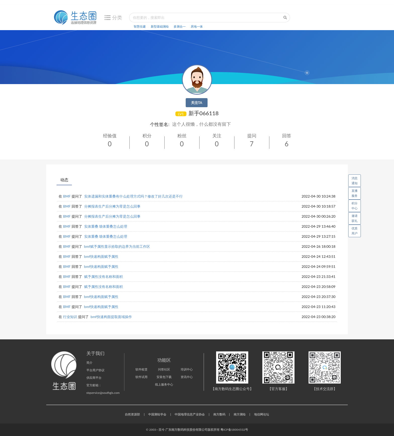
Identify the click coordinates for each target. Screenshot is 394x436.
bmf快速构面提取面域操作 (111, 317)
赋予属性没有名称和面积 (103, 276)
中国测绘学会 (157, 414)
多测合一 (180, 26)
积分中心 (355, 205)
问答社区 (164, 369)
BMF (67, 196)
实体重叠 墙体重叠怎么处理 (105, 226)
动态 (64, 179)
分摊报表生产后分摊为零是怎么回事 (112, 206)
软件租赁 (141, 369)
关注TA (196, 102)
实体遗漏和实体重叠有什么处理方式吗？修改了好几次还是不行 (133, 196)
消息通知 (356, 179)
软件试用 (141, 377)
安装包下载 (164, 377)
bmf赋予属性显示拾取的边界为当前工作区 (117, 246)
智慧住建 (140, 26)
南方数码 (219, 414)
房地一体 (197, 26)
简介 (89, 362)
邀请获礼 (355, 218)
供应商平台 (94, 378)
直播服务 (355, 193)
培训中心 (187, 369)
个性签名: (159, 124)
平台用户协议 (95, 370)
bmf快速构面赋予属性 (101, 256)
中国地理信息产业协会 (190, 414)
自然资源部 (132, 414)
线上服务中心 (164, 384)
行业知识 (70, 317)
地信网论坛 (261, 414)
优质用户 (355, 230)
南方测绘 (240, 414)
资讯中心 (187, 377)
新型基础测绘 (160, 26)
